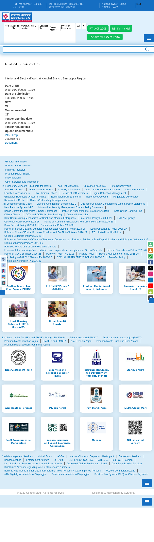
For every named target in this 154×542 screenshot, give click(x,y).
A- (84, 26)
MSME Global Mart (135, 407)
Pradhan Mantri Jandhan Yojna (21, 341)
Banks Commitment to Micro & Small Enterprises (30, 211)
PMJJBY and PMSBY (54, 341)
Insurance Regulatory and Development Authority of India (97, 372)
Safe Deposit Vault (121, 186)
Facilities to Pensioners (17, 193)
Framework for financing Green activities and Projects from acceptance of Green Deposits (53, 250)
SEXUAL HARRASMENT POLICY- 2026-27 (80, 257)
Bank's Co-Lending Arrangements (48, 200)
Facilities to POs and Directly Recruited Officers (30, 246)
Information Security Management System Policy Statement (70, 207)
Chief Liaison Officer (46, 193)
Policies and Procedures (18, 165)
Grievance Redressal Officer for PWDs (25, 196)
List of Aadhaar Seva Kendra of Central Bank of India (33, 463)
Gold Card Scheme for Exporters (102, 189)
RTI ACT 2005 (98, 28)
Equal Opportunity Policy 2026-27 (108, 228)
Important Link (13, 177)
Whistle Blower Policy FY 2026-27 (22, 261)
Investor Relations (66, 27)
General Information (16, 161)
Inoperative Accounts (97, 196)
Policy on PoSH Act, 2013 (60, 253)
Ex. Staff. (58, 460)
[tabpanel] (77, 193)
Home (8, 26)
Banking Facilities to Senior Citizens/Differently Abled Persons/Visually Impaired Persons (52, 470)
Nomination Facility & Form (66, 196)
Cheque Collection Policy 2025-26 (22, 236)
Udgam (96, 439)
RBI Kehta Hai (121, 28)
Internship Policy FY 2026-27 (96, 218)
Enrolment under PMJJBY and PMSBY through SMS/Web (33, 337)
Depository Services (130, 456)
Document (11, 142)
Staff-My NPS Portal (69, 189)
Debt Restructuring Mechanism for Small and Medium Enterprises (40, 218)
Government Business (41, 189)
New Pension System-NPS (18, 207)
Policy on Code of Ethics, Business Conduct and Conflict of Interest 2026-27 (45, 232)
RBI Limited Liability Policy (106, 232)
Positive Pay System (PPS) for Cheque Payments (121, 474)
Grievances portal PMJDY (84, 337)
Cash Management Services (17, 456)
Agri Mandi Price (97, 407)
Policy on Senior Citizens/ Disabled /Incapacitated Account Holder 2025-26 (44, 228)
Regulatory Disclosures (126, 196)
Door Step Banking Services (127, 463)
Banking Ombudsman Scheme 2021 (56, 203)
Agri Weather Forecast (18, 407)
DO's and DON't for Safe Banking (44, 214)
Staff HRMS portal (14, 189)
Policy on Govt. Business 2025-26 (22, 253)
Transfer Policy (117, 257)
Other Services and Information (22, 181)
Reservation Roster (14, 200)
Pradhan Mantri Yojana (17, 173)
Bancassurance (12, 460)
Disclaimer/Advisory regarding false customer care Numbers (37, 467)
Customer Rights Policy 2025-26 (22, 221)
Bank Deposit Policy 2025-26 (20, 225)
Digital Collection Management (109, 193)
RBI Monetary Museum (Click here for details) (27, 186)
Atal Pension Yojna (81, 341)
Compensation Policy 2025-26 (57, 225)
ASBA (60, 456)
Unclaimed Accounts (94, 186)
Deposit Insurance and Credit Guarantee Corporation (57, 442)
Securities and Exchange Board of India (57, 372)
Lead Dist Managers (67, 186)
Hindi (138, 4)
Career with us (53, 29)
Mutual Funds (45, 456)
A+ (78, 26)
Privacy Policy (86, 253)
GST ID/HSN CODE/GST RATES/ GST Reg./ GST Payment (101, 460)
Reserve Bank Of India (18, 369)
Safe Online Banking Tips (128, 211)
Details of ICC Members (75, 193)
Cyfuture (129, 492)
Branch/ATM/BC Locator (28, 27)
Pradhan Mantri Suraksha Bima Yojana (117, 341)
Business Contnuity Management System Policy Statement (113, 203)
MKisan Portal (57, 407)
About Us (15, 27)
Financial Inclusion (15, 169)
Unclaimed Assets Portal (105, 37)
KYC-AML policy (126, 218)
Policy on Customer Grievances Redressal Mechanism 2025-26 (78, 221)
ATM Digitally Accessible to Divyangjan (25, 474)
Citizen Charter (12, 214)
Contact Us (44, 27)
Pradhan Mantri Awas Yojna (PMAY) (122, 337)
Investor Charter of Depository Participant (91, 456)
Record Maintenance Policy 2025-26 (119, 253)
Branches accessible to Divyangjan (70, 474)
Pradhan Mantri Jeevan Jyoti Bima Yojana (27, 344)
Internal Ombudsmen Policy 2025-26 (127, 250)
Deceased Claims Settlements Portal (87, 463)
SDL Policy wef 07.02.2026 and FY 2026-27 (28, 257)
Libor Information (134, 189)
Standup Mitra (135, 369)
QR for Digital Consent (135, 441)
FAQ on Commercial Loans (120, 470)
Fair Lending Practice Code (17, 203)
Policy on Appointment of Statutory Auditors (85, 211)
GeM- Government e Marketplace (18, 441)
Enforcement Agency (37, 460)
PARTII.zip (11, 135)
